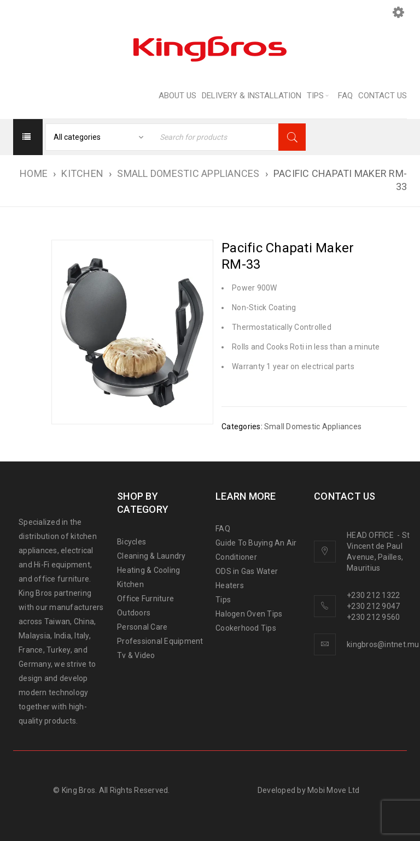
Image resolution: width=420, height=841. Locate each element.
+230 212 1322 (373, 595)
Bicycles (131, 541)
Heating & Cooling (148, 570)
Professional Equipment (160, 641)
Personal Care (142, 627)
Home (34, 173)
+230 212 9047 (373, 606)
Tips (223, 599)
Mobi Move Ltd (333, 790)
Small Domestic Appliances (188, 173)
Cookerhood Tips (245, 628)
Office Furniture (145, 598)
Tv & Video (136, 655)
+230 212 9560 (373, 617)
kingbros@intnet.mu (383, 644)
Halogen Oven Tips (248, 613)
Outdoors (133, 612)
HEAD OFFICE (371, 535)
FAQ (222, 528)
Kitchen (130, 584)
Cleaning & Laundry (151, 556)
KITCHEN (82, 173)
